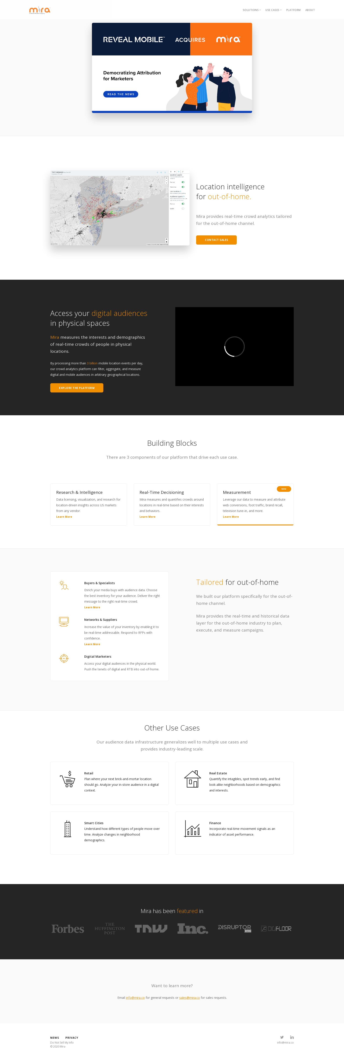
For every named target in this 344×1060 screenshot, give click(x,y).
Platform (293, 10)
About (310, 10)
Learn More (64, 517)
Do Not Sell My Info (62, 1042)
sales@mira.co (189, 998)
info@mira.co (135, 998)
